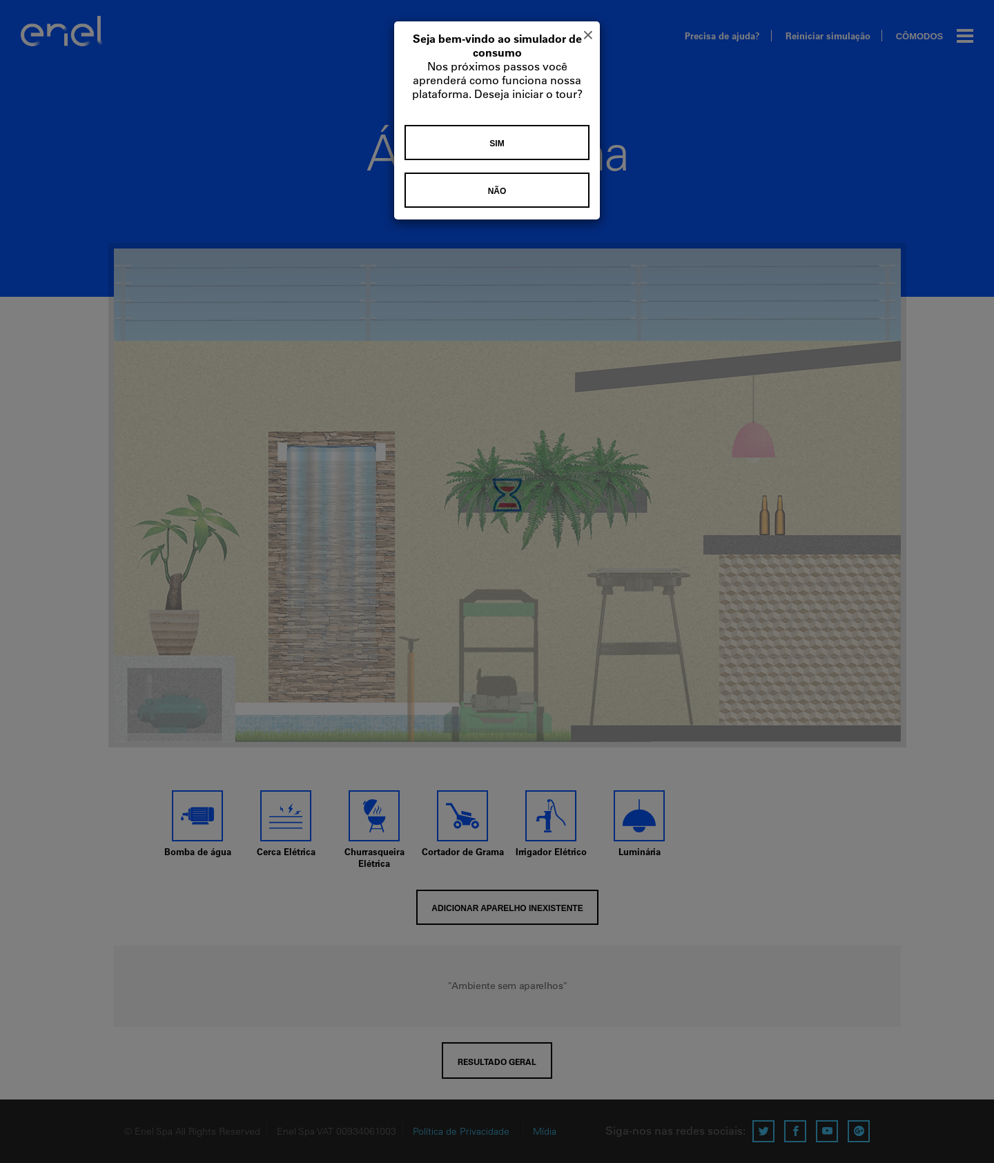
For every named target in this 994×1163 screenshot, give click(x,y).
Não (497, 191)
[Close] (588, 35)
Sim (496, 143)
